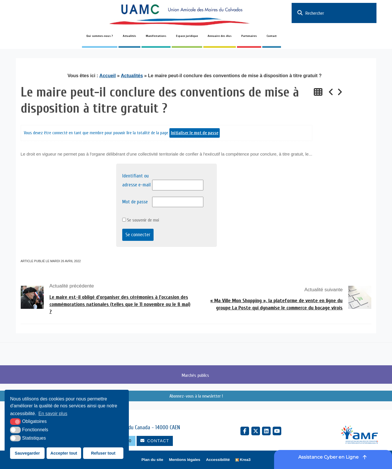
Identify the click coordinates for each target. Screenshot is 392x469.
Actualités (129, 36)
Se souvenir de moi (140, 220)
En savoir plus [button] (53, 413)
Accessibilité (218, 459)
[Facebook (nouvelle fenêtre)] (244, 431)
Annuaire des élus (220, 36)
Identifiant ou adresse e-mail (136, 180)
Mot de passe (135, 202)
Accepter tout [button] (63, 453)
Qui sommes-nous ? (99, 36)
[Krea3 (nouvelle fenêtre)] (243, 460)
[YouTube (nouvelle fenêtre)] (277, 431)
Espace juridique (187, 36)
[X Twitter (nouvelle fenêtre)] (255, 431)
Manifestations (156, 36)
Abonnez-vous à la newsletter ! (196, 396)
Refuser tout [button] (103, 453)
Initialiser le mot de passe (194, 133)
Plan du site (152, 459)
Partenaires (249, 36)
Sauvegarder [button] (27, 453)
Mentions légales (184, 459)
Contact (272, 36)
